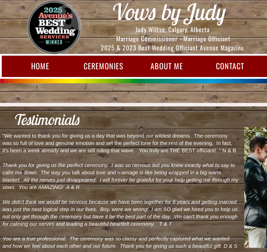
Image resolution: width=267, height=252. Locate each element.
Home (40, 65)
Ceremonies (103, 65)
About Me (166, 65)
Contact (230, 65)
